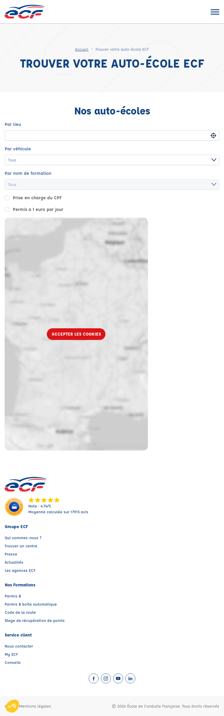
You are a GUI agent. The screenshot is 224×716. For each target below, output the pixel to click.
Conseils (13, 662)
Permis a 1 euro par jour (38, 209)
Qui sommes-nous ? (23, 537)
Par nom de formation (28, 173)
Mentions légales (35, 705)
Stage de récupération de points (35, 620)
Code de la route (20, 612)
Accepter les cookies (76, 334)
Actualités (14, 562)
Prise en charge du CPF (37, 197)
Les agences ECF (20, 570)
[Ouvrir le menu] (215, 12)
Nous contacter (19, 645)
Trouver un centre (21, 545)
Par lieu (13, 124)
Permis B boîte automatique (31, 604)
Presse (11, 553)
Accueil (81, 49)
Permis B (13, 595)
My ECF (11, 654)
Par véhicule (18, 148)
